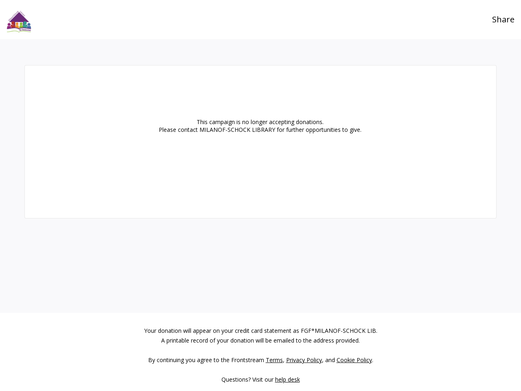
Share (503, 19)
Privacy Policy (304, 360)
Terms (274, 360)
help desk (287, 379)
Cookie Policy (354, 360)
